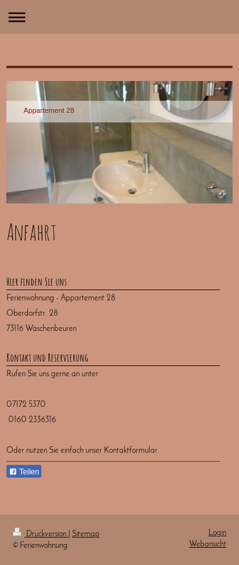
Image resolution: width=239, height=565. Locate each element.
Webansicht (207, 544)
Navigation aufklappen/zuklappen (119, 17)
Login (217, 533)
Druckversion (40, 534)
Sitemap (85, 534)
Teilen (24, 471)
